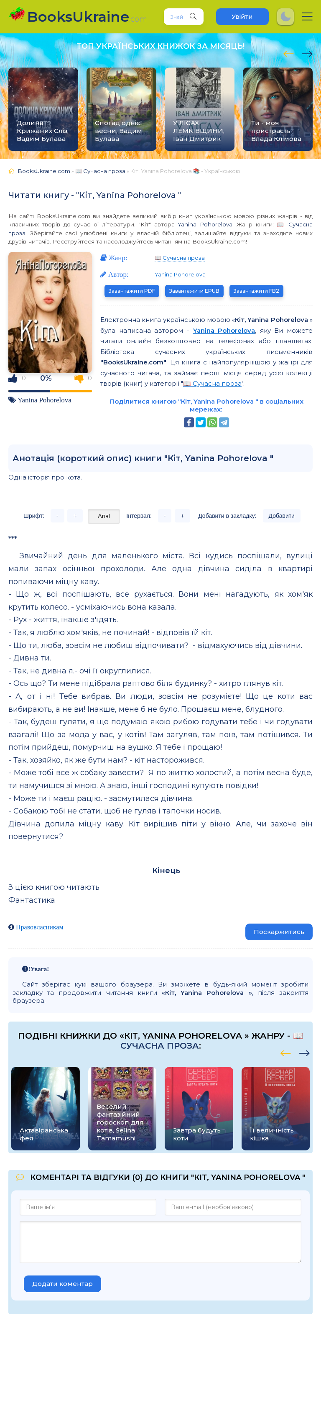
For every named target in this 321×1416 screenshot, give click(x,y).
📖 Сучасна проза (180, 257)
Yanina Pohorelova (205, 224)
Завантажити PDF (132, 291)
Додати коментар (62, 1284)
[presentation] (288, 52)
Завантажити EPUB (194, 291)
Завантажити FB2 (256, 291)
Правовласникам (40, 927)
